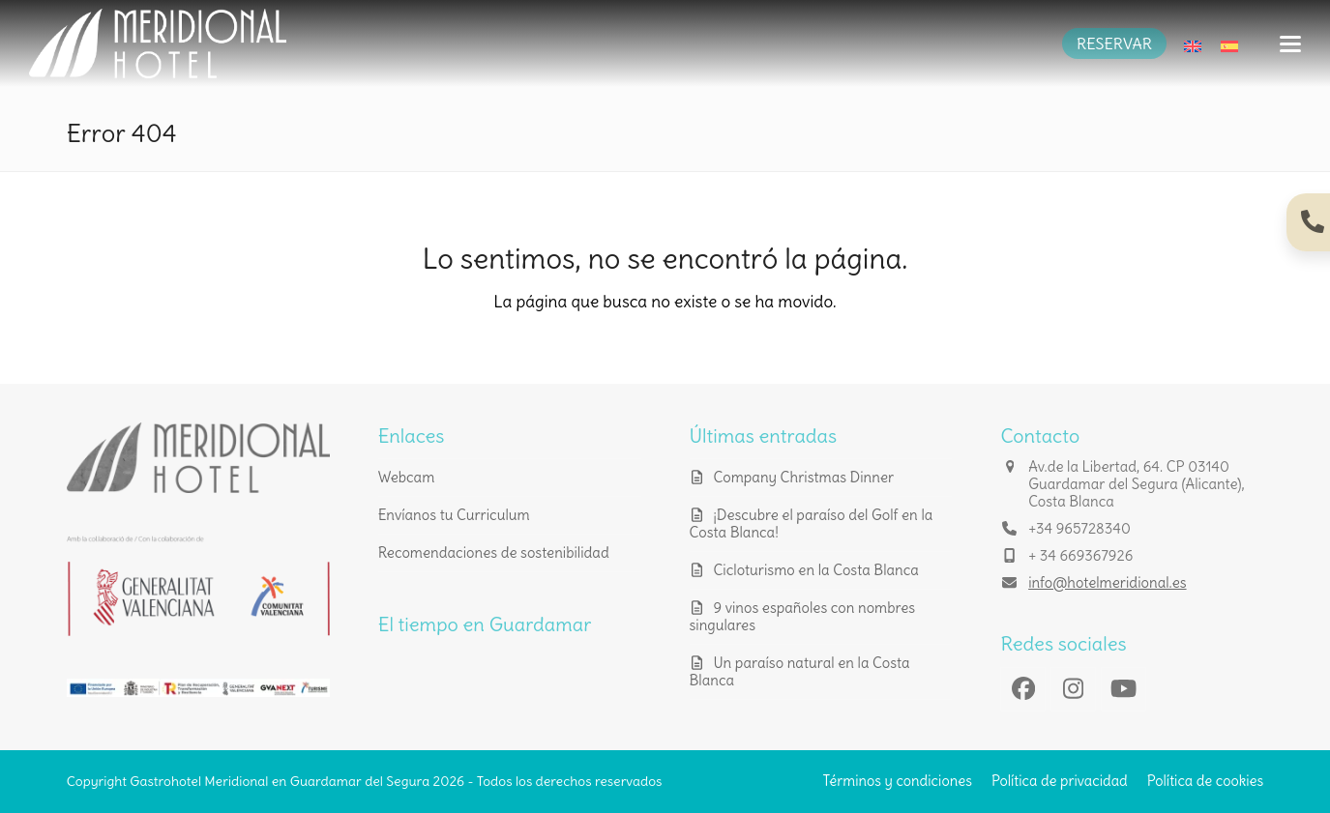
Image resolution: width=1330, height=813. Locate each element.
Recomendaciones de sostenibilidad (493, 552)
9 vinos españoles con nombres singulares (803, 616)
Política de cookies (1205, 780)
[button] (1290, 44)
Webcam (406, 477)
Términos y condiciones (897, 780)
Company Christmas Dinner (804, 477)
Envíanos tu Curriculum (454, 515)
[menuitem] (1192, 43)
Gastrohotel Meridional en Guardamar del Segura (279, 781)
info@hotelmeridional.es (1107, 582)
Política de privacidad (1059, 780)
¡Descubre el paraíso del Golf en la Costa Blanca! (811, 523)
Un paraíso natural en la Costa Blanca (800, 671)
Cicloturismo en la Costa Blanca (816, 570)
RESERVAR (1114, 43)
